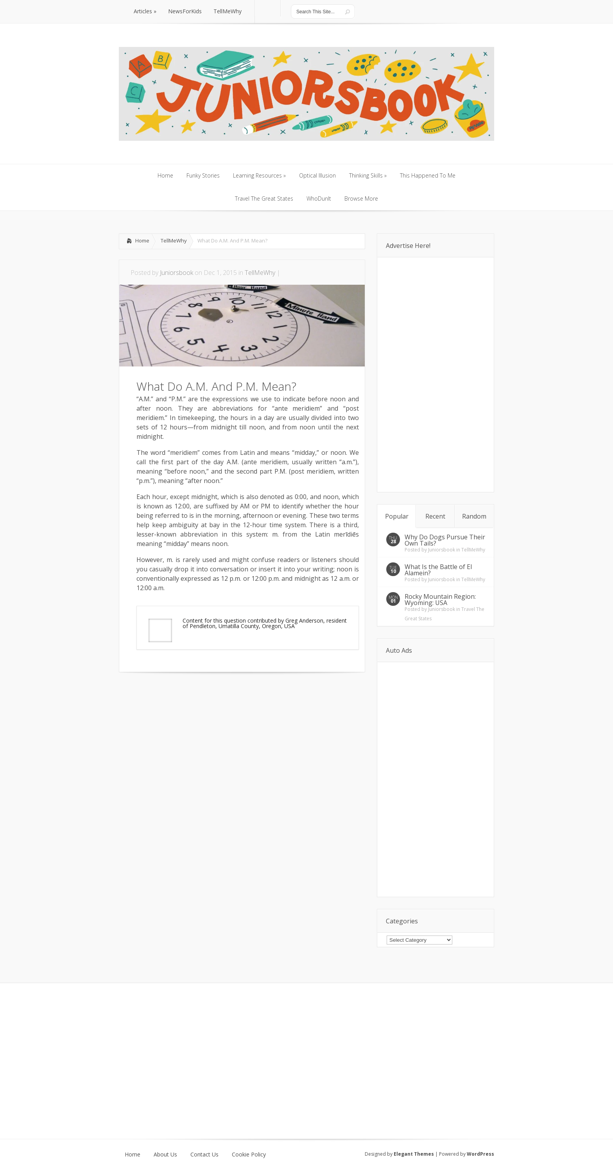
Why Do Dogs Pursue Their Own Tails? (445, 540)
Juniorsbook (176, 272)
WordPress (480, 1154)
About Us (165, 1154)
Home (142, 240)
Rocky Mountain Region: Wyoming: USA (440, 599)
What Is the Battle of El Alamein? (438, 569)
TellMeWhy (174, 240)
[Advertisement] (210, 696)
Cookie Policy (249, 1154)
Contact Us (204, 1154)
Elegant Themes (414, 1154)
